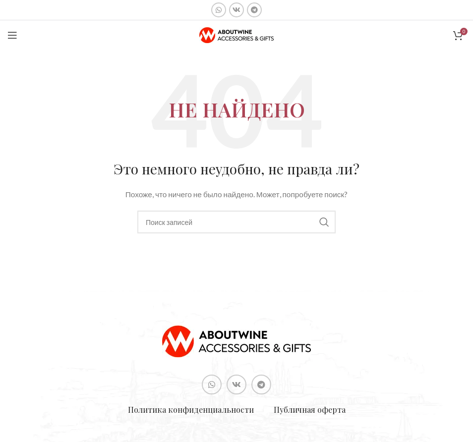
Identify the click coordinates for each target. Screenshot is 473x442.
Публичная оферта (310, 409)
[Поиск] (236, 222)
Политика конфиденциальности (191, 409)
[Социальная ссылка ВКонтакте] (236, 9)
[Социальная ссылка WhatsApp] (218, 9)
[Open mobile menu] (12, 35)
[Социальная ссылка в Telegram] (254, 9)
